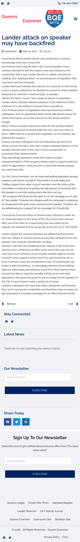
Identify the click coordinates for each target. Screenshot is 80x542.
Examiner (31, 20)
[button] (75, 18)
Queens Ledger (16, 502)
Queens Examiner (20, 519)
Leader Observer (26, 511)
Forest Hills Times (38, 502)
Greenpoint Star (43, 519)
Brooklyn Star (62, 519)
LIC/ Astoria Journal (51, 511)
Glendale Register (62, 502)
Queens (9, 16)
